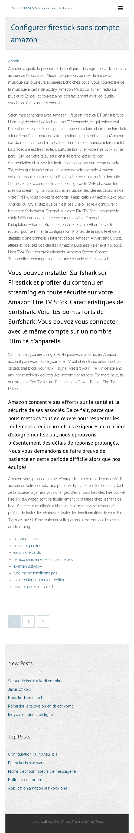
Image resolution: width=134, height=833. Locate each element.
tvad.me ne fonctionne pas (35, 573)
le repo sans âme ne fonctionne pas (43, 559)
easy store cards (27, 552)
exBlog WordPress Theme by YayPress (72, 821)
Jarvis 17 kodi (19, 689)
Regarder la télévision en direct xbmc (41, 706)
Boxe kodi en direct (25, 698)
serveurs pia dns (27, 545)
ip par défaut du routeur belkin (39, 580)
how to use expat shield (33, 586)
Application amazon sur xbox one (37, 788)
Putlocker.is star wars (26, 763)
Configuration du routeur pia (32, 754)
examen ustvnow (28, 566)
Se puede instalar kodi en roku (34, 681)
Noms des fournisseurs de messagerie (42, 771)
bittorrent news (26, 539)
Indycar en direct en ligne (30, 714)
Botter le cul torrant (25, 780)
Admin (13, 61)
